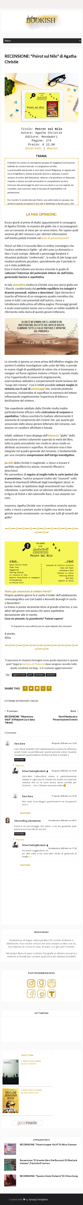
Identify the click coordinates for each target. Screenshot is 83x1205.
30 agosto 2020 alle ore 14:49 (64, 771)
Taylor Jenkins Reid (31, 1093)
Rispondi (19, 760)
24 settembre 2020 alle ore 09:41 (62, 821)
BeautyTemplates (38, 1199)
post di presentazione (55, 238)
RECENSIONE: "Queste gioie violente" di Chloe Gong (49, 1176)
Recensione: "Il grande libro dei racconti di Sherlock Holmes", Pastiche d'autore (48, 1162)
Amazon (52, 148)
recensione (51, 675)
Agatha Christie (19, 675)
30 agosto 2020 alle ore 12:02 (64, 743)
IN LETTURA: (27, 1055)
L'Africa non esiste (31, 1061)
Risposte (20, 765)
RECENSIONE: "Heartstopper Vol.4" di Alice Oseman (48, 1144)
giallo (30, 675)
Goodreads (33, 148)
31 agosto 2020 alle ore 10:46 (64, 796)
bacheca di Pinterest (33, 664)
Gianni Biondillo (30, 1064)
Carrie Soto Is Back (31, 1090)
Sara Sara (19, 743)
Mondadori (39, 675)
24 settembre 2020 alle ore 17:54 (62, 848)
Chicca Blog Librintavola (27, 821)
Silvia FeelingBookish (34, 771)
